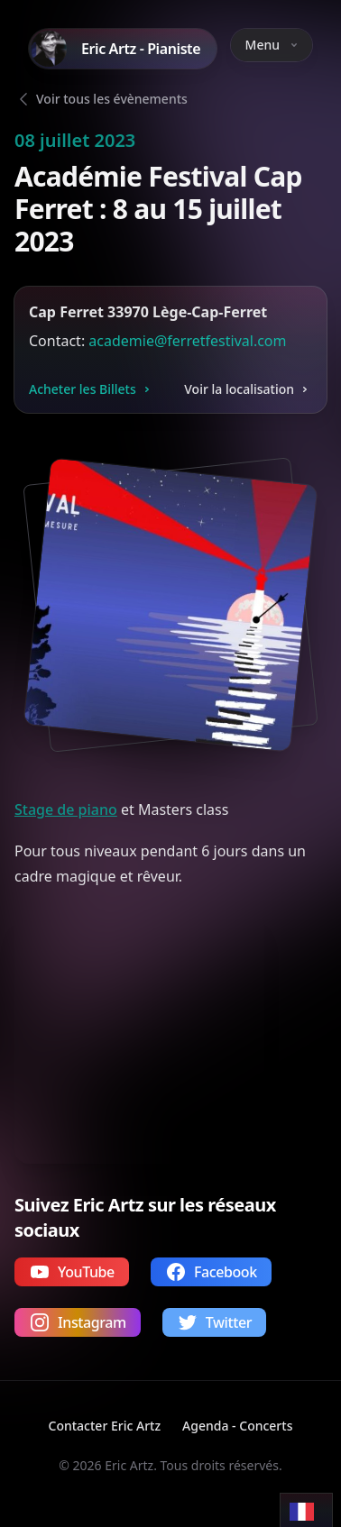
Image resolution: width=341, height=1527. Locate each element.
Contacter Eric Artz (105, 1425)
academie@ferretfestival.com (187, 341)
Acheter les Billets (91, 389)
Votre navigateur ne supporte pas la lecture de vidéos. (139, 1039)
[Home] (123, 49)
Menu (271, 44)
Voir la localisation (248, 389)
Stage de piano (65, 809)
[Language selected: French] (306, 1510)
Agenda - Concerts (237, 1425)
